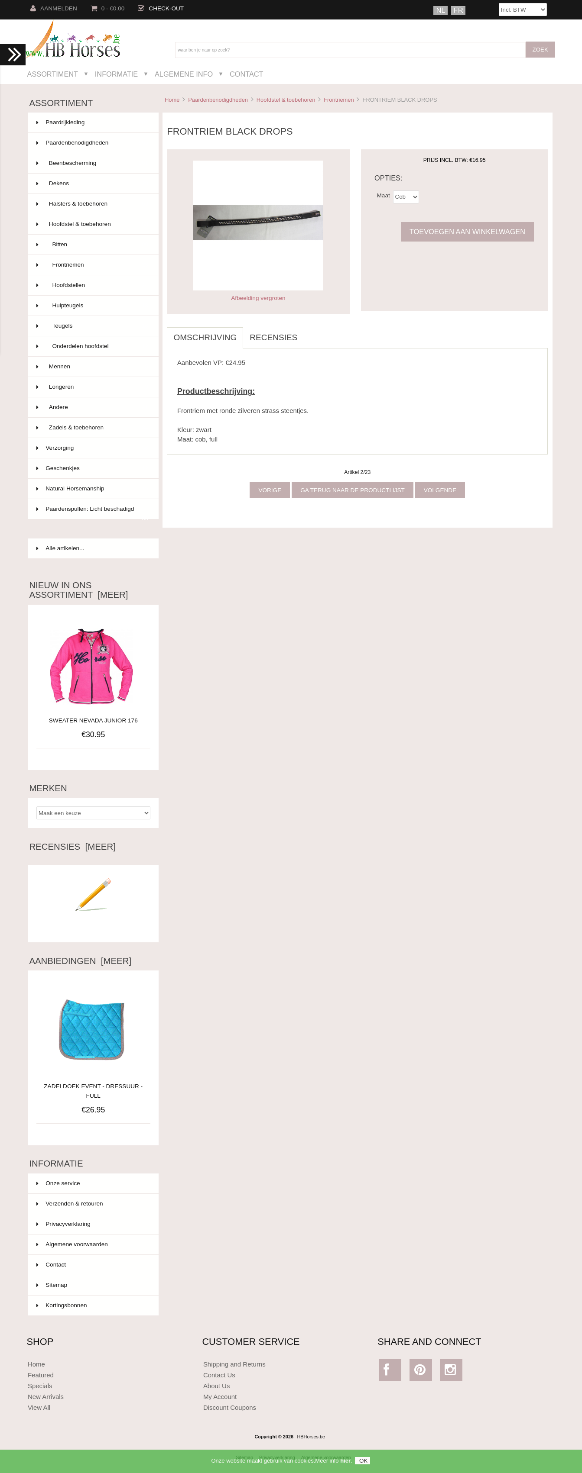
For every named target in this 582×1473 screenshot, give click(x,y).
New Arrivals (46, 1396)
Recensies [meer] (72, 846)
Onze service (58, 1183)
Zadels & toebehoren (92, 427)
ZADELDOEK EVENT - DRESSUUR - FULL (93, 1086)
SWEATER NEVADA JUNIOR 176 (93, 720)
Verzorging (92, 448)
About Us (216, 1385)
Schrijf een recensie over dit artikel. (93, 924)
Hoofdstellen (92, 285)
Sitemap (51, 1285)
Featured (41, 1375)
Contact (246, 74)
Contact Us (219, 1375)
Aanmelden (53, 8)
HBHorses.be (311, 1436)
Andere (92, 407)
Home (172, 100)
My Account (220, 1396)
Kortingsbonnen (61, 1305)
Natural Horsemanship (92, 488)
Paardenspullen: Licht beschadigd (92, 512)
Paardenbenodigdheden (218, 100)
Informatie (116, 74)
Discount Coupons (229, 1407)
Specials (40, 1385)
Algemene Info (184, 74)
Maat (383, 195)
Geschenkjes (92, 468)
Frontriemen (339, 100)
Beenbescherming (92, 163)
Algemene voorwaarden (72, 1244)
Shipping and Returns (234, 1364)
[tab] (310, 332)
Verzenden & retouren (69, 1203)
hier (345, 1464)
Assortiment (52, 74)
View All (39, 1407)
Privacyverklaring (63, 1224)
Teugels (92, 326)
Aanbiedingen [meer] (80, 961)
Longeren (92, 387)
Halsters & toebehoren (92, 204)
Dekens (92, 183)
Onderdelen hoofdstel (92, 346)
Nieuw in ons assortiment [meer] (78, 590)
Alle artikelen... (60, 548)
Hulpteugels (92, 305)
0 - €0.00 (108, 8)
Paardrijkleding (92, 122)
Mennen (92, 366)
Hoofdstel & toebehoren (286, 100)
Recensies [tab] (273, 337)
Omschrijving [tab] (205, 337)
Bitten (92, 244)
